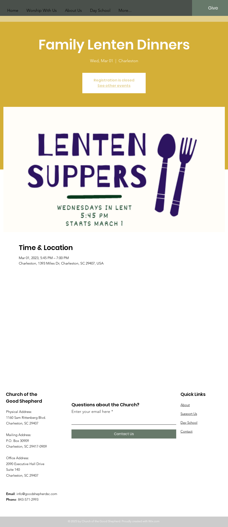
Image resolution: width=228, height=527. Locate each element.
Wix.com (153, 521)
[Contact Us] (123, 434)
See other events (114, 85)
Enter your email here (90, 411)
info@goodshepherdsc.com (37, 494)
